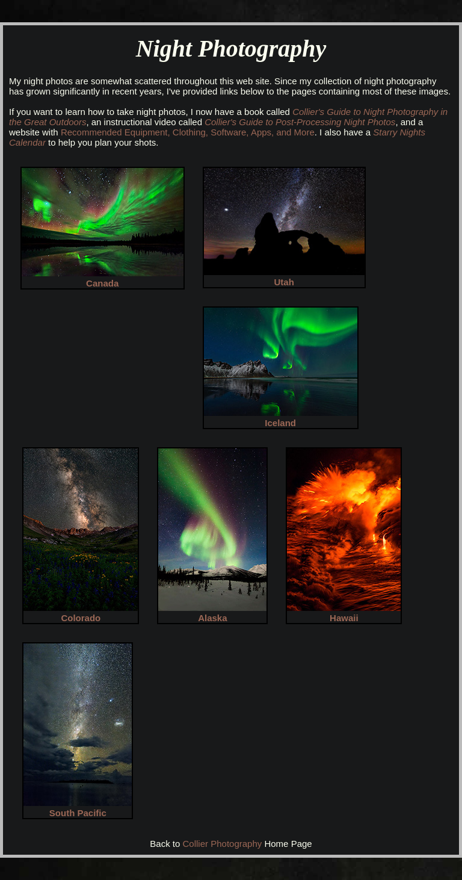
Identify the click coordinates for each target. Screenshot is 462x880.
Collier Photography (222, 843)
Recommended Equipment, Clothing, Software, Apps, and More (188, 132)
